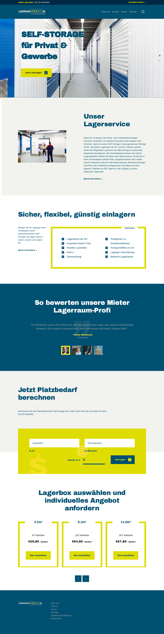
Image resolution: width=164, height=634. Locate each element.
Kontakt (54, 612)
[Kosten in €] (94, 460)
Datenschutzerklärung (61, 615)
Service (54, 606)
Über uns (55, 603)
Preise (54, 609)
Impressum (56, 618)
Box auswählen (38, 555)
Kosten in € (74, 460)
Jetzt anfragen (33, 73)
